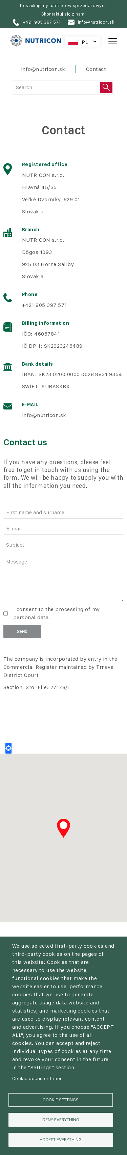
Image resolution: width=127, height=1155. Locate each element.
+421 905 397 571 (42, 22)
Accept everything (61, 1139)
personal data (30, 617)
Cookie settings (61, 1099)
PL (85, 42)
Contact (96, 69)
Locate (8, 748)
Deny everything (60, 1119)
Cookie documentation (37, 1078)
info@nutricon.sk (96, 22)
